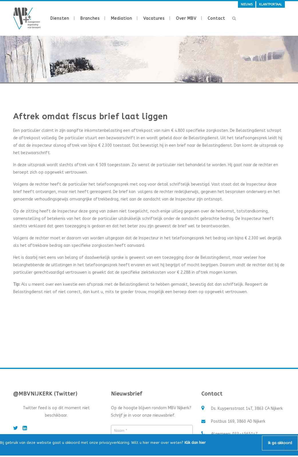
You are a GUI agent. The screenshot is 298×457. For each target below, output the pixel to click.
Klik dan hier (195, 442)
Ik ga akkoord (280, 443)
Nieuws (247, 4)
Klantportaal (270, 4)
